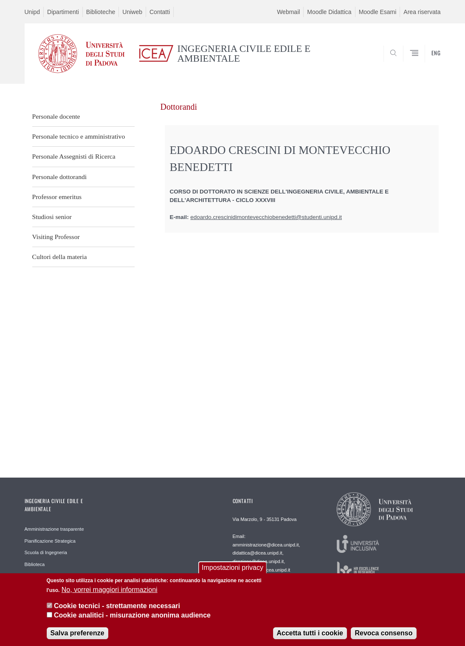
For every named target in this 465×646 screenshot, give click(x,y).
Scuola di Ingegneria (46, 552)
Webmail (288, 12)
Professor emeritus (57, 196)
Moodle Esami (378, 12)
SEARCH (425, 63)
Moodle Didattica (329, 12)
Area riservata (421, 12)
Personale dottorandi (59, 176)
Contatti (159, 12)
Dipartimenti (63, 12)
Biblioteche (101, 12)
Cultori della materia (59, 256)
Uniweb (132, 12)
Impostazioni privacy (232, 570)
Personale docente (56, 116)
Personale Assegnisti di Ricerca (74, 156)
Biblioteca (35, 564)
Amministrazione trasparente (54, 529)
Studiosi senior (52, 216)
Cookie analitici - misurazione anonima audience (132, 617)
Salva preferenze (77, 635)
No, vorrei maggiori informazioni (110, 591)
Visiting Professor (56, 236)
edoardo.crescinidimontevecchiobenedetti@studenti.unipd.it (266, 217)
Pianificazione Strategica (50, 541)
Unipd (32, 12)
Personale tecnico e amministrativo (78, 136)
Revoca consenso (383, 635)
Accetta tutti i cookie (310, 635)
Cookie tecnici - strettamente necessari (117, 608)
